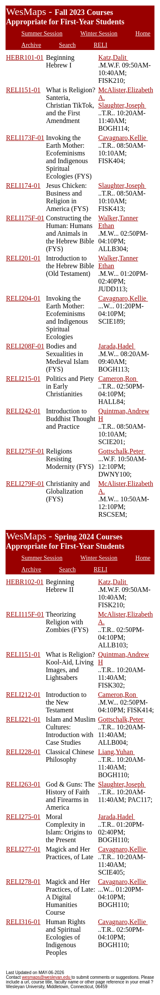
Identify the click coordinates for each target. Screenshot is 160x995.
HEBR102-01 (25, 581)
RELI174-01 (23, 185)
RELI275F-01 (25, 451)
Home (142, 33)
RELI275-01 (23, 816)
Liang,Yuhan (116, 751)
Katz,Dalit (113, 57)
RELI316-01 (23, 921)
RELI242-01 (23, 411)
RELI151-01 (23, 90)
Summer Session (41, 33)
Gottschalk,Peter (121, 451)
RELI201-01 (23, 258)
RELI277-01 (23, 849)
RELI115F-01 (25, 614)
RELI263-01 (23, 784)
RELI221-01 (23, 719)
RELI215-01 (23, 378)
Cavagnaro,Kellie (123, 137)
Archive (31, 44)
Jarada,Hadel (116, 346)
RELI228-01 (23, 751)
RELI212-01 (23, 694)
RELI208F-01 (25, 346)
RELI (101, 44)
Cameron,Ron (118, 378)
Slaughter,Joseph (122, 105)
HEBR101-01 (25, 57)
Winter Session (98, 33)
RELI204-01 (23, 298)
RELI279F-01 (25, 483)
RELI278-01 (23, 881)
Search (67, 44)
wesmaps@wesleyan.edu (46, 977)
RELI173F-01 (25, 137)
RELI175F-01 (25, 218)
